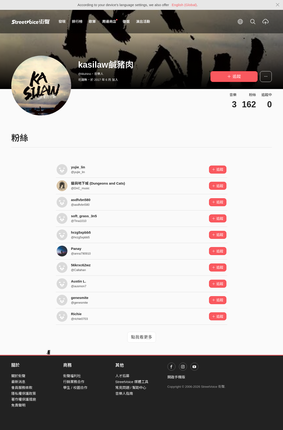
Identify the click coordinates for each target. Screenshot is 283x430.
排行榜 (77, 21)
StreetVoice (30, 21)
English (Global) (184, 5)
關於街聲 (18, 376)
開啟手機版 (176, 377)
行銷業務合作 (73, 382)
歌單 (92, 21)
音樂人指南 (124, 393)
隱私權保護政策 (23, 393)
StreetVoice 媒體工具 (131, 382)
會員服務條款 (21, 388)
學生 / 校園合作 (75, 388)
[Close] (277, 5)
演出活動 (143, 21)
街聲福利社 (72, 376)
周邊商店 (110, 21)
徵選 (126, 21)
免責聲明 (18, 405)
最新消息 (18, 382)
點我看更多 (141, 337)
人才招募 (122, 376)
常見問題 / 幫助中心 (131, 388)
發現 (62, 21)
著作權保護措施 (23, 399)
